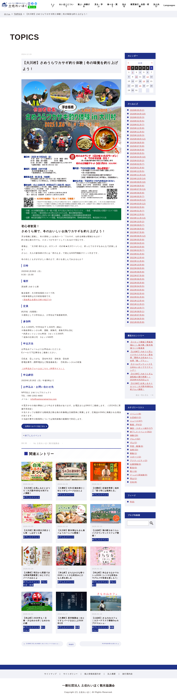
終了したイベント (33, 436)
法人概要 (111, 674)
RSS (132, 502)
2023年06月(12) (138, 236)
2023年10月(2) (137, 222)
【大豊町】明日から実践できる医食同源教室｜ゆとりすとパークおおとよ (36, 575)
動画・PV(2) (136, 425)
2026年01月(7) (137, 125)
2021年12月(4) (137, 301)
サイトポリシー (70, 674)
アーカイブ (133, 104)
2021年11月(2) (137, 304)
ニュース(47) (136, 421)
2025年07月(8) (137, 146)
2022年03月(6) (137, 290)
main (71, 644)
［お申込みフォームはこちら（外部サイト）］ (43, 368)
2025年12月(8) (137, 128)
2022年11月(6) (137, 261)
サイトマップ (50, 674)
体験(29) (134, 435)
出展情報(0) (135, 464)
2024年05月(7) (137, 197)
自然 (77, 627)
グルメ (44, 582)
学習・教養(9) (136, 446)
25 (140, 86)
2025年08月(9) (137, 143)
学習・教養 (28, 585)
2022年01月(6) (137, 297)
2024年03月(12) (138, 204)
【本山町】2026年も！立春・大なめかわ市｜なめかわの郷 (36, 620)
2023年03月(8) (137, 247)
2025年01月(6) (137, 168)
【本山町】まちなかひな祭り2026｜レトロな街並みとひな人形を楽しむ (71, 575)
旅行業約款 (127, 674)
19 (144, 81)
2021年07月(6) (137, 315)
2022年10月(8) (137, 265)
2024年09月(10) (138, 182)
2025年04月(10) (138, 157)
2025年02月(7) (137, 164)
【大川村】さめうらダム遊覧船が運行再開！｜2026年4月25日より (141, 377)
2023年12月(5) (137, 215)
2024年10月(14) (138, 179)
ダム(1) (133, 443)
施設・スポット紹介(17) (141, 428)
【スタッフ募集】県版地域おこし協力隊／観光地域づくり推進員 (141, 345)
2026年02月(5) (137, 121)
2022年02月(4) (137, 294)
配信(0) (133, 468)
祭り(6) (133, 471)
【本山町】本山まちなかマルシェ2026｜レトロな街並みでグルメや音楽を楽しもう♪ (105, 575)
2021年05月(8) (137, 322)
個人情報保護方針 (92, 674)
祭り (94, 585)
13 (148, 77)
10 (136, 77)
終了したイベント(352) (141, 432)
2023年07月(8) (137, 232)
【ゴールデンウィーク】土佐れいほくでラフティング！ (141, 367)
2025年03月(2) (137, 161)
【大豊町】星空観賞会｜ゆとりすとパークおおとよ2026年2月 (71, 620)
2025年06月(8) (137, 150)
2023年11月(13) (138, 218)
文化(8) (133, 482)
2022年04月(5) (137, 286)
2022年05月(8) (137, 283)
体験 (112, 627)
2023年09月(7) (137, 225)
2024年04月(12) (138, 200)
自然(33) (134, 450)
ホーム (7, 14)
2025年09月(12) (138, 139)
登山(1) (133, 479)
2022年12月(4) (137, 258)
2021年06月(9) (137, 319)
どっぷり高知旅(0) (138, 475)
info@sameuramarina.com (43, 399)
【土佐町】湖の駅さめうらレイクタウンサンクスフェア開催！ (105, 533)
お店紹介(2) (135, 417)
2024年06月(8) (137, 193)
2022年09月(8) (137, 268)
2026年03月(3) (137, 117)
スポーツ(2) (135, 457)
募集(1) (133, 453)
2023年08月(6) (137, 229)
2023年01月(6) (137, 254)
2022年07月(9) (137, 276)
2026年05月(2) (137, 110)
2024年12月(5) (137, 171)
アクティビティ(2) (138, 461)
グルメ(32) (135, 439)
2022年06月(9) (137, 279)
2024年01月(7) (137, 211)
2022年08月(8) (137, 272)
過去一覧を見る (142, 395)
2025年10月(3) (137, 135)
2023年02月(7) (137, 250)
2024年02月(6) (137, 207)
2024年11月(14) (138, 175)
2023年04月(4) (137, 243)
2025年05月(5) (137, 153)
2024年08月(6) (137, 186)
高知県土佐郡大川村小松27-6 (37, 300)
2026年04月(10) (138, 114)
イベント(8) (135, 414)
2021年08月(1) (137, 312)
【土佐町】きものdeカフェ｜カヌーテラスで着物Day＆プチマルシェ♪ (105, 620)
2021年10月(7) (137, 308)
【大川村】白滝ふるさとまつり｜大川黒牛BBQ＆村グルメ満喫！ (36, 490)
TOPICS (18, 14)
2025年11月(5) (137, 132)
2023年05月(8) (137, 240)
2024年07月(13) (138, 189)
